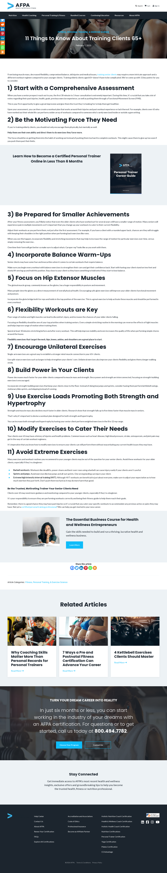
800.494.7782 (111, 731)
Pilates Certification (109, 847)
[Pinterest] (86, 568)
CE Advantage (107, 852)
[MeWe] (2, 38)
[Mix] (2, 43)
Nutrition (13, 15)
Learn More (74, 545)
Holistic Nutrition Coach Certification (116, 816)
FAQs (36, 836)
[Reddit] (2, 24)
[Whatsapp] (90, 568)
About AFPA (134, 15)
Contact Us (98, 745)
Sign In (155, 6)
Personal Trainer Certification (113, 836)
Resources (119, 15)
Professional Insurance (77, 826)
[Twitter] (77, 568)
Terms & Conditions (83, 863)
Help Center (39, 816)
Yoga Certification (108, 842)
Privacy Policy (97, 863)
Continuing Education (100, 15)
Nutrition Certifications (110, 831)
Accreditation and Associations (80, 816)
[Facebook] (72, 568)
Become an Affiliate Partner (79, 831)
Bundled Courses (78, 15)
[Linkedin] (81, 568)
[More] (95, 568)
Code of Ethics (73, 821)
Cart (147, 6)
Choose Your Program (69, 745)
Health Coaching (29, 15)
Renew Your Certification (44, 831)
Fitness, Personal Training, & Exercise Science (83, 32)
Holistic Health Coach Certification (115, 826)
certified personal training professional (39, 507)
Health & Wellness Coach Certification (116, 821)
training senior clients (107, 74)
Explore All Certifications (44, 842)
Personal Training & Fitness (53, 15)
